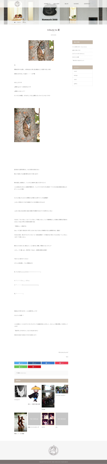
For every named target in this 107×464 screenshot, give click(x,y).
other (75, 79)
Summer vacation (60, 395)
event (75, 71)
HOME (46, 3)
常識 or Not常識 (19, 433)
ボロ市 (43, 409)
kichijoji (75, 75)
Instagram (17, 399)
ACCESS (76, 3)
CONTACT (87, 3)
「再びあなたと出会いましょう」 (78, 60)
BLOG (66, 3)
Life (56, 427)
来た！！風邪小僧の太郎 (34, 404)
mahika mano (23, 372)
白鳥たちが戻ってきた (76, 50)
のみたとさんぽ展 (75, 57)
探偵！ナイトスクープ (33, 427)
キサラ (43, 427)
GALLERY (56, 3)
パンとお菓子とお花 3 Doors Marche (79, 46)
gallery (75, 83)
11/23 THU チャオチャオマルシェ (78, 53)
